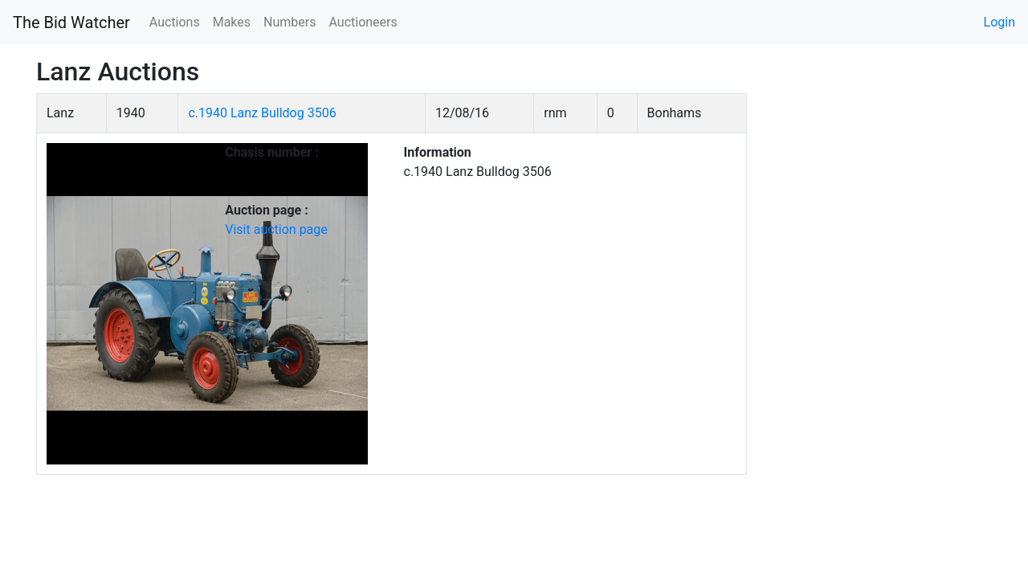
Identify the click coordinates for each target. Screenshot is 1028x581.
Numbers (289, 22)
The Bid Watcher (71, 22)
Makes (232, 22)
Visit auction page (276, 229)
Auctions (174, 22)
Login (999, 22)
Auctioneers (362, 22)
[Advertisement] (881, 334)
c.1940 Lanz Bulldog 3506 (262, 113)
